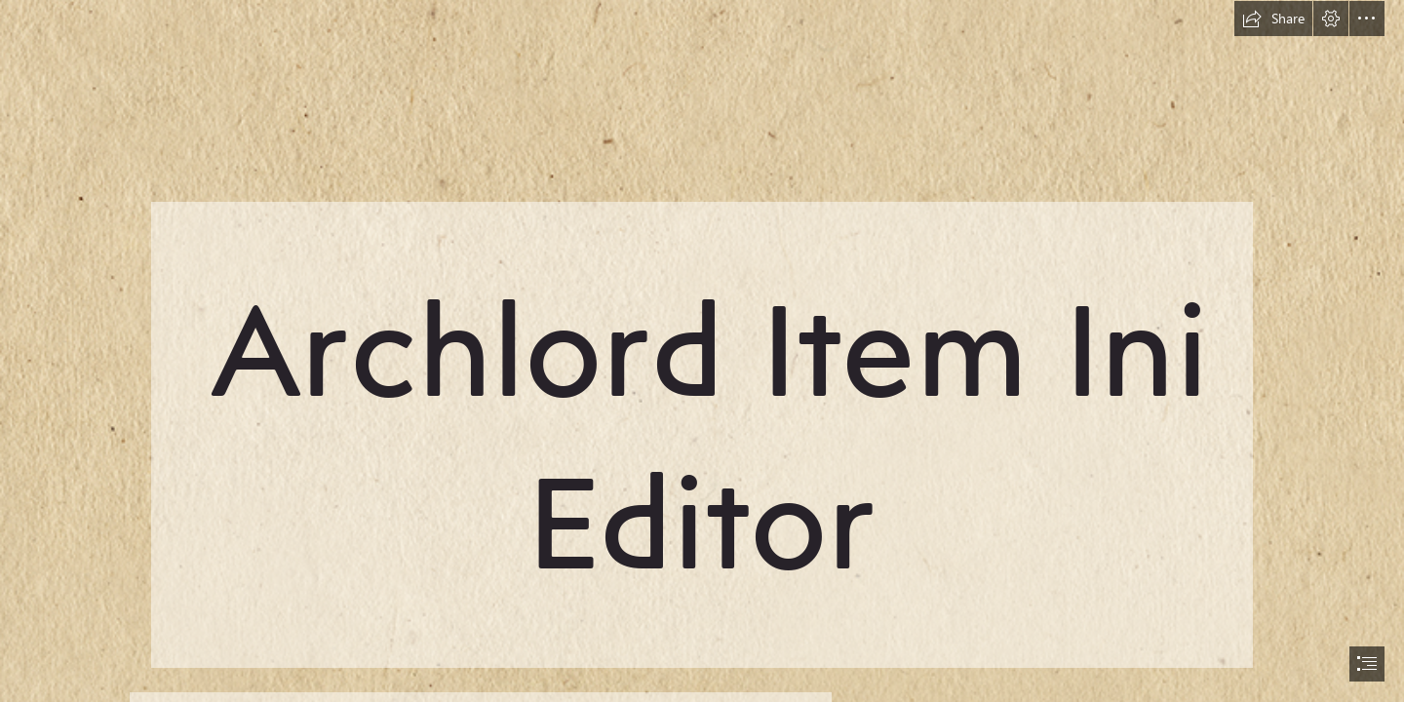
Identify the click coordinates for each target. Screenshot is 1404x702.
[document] (702, 351)
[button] (1273, 18)
